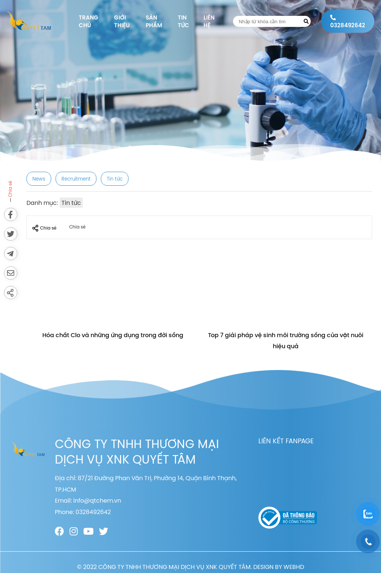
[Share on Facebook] (11, 214)
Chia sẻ (44, 228)
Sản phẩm (154, 21)
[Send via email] (11, 273)
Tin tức (183, 21)
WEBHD (293, 567)
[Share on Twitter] (11, 234)
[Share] (11, 293)
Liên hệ (209, 21)
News (38, 178)
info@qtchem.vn (97, 500)
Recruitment (76, 178)
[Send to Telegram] (11, 254)
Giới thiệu (122, 21)
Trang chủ (88, 21)
